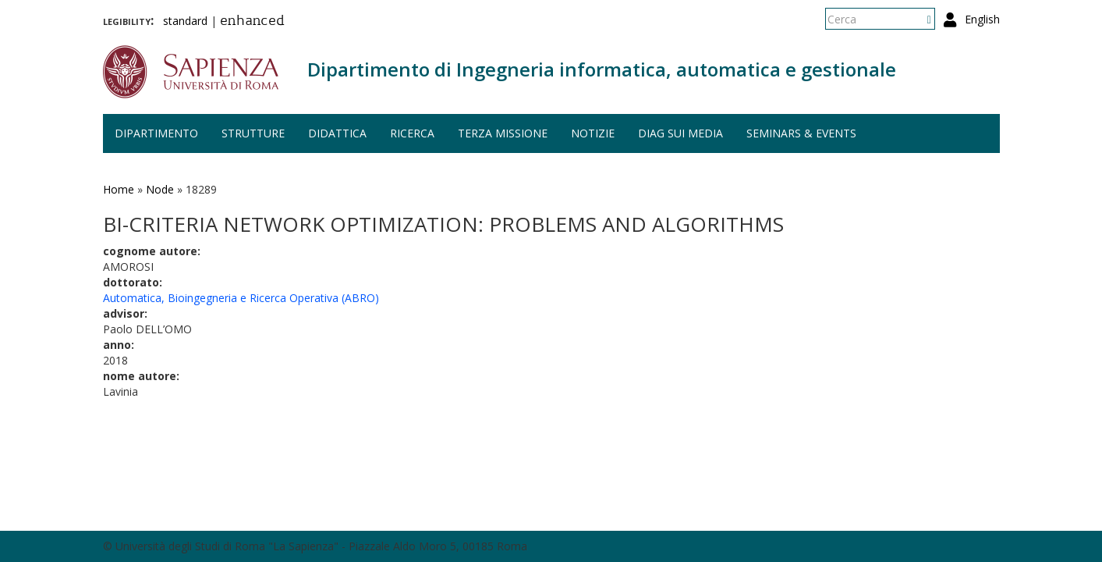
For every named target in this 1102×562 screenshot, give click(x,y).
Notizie (593, 133)
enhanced (252, 22)
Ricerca (412, 133)
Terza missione (502, 133)
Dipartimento (156, 133)
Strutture (253, 133)
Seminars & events (801, 133)
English (982, 19)
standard (185, 20)
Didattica (337, 133)
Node (160, 189)
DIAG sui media (680, 133)
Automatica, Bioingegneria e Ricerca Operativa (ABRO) (241, 297)
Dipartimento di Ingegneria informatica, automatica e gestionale (601, 69)
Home (118, 189)
